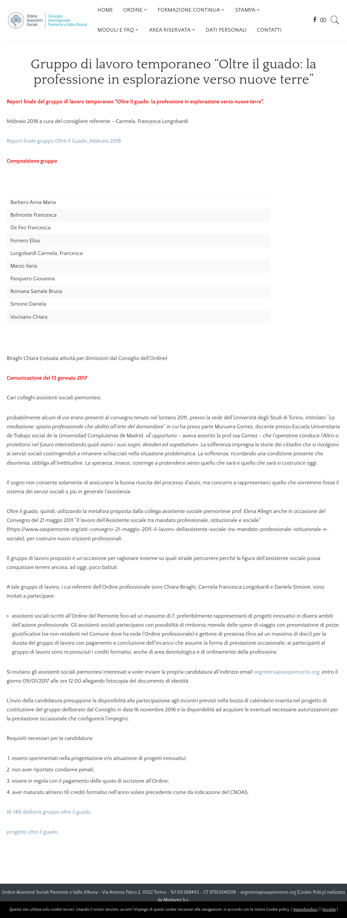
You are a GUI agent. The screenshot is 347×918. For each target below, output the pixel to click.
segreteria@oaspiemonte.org (286, 672)
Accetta (329, 909)
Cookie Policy (311, 892)
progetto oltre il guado (32, 832)
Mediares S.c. (177, 900)
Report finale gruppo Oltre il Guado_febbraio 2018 (64, 141)
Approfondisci (305, 909)
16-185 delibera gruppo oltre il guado (49, 812)
